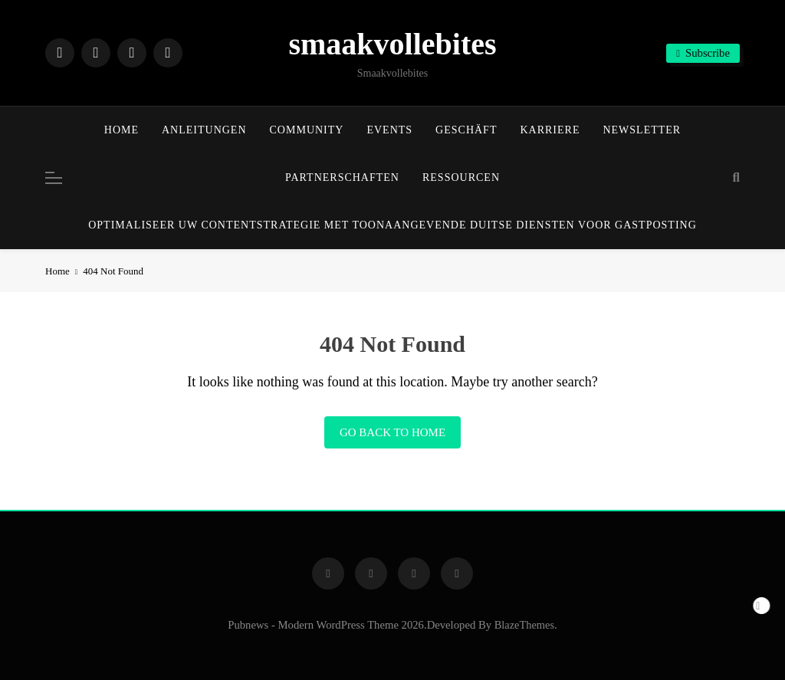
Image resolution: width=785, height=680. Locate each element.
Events (389, 130)
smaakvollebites (392, 44)
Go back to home (392, 432)
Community (307, 130)
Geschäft (466, 130)
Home (121, 130)
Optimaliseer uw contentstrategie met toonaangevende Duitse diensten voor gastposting (392, 225)
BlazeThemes (524, 625)
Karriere (550, 130)
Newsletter (642, 130)
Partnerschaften (342, 177)
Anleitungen (204, 130)
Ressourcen (461, 177)
